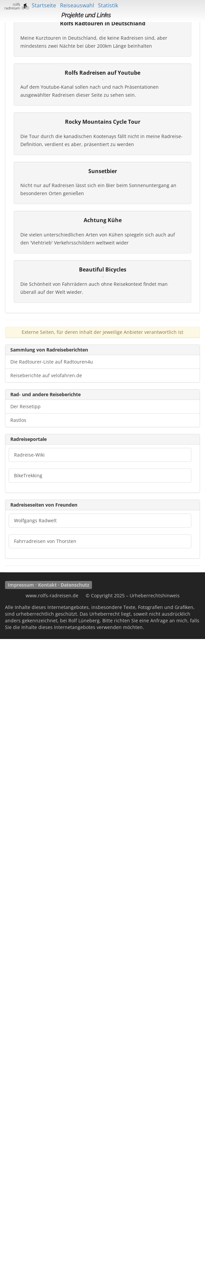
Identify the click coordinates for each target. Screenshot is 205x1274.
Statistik (108, 5)
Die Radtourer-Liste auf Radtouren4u (51, 997)
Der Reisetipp (25, 1041)
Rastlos (18, 1055)
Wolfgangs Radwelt (35, 1155)
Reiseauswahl (77, 5)
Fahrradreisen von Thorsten (45, 1176)
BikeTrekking (28, 1110)
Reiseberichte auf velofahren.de (46, 1010)
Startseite (44, 5)
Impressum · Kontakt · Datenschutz (48, 1220)
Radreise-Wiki (29, 1090)
